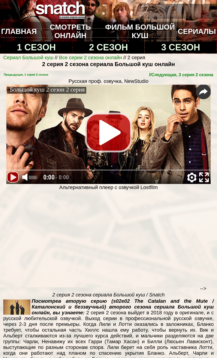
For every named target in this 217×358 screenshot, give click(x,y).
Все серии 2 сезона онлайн (90, 57)
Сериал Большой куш (28, 57)
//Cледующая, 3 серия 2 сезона (181, 74)
